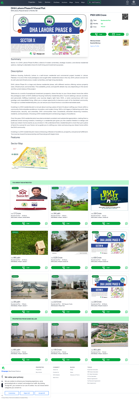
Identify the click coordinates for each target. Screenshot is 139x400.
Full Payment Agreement (93, 381)
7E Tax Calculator (91, 376)
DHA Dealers (56, 375)
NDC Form (56, 377)
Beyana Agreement (92, 378)
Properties (38, 369)
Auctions (64, 2)
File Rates (56, 2)
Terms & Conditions (14, 397)
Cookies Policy (24, 397)
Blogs (71, 2)
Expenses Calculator (92, 369)
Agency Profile (94, 46)
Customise (12, 393)
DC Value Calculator (92, 374)
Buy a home (39, 372)
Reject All (27, 393)
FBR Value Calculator (92, 372)
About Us (55, 369)
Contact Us (56, 372)
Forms (77, 2)
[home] (2, 2)
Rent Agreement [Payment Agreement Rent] (91, 383)
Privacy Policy (5, 397)
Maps (83, 2)
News (71, 372)
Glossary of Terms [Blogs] (74, 375)
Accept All (42, 393)
